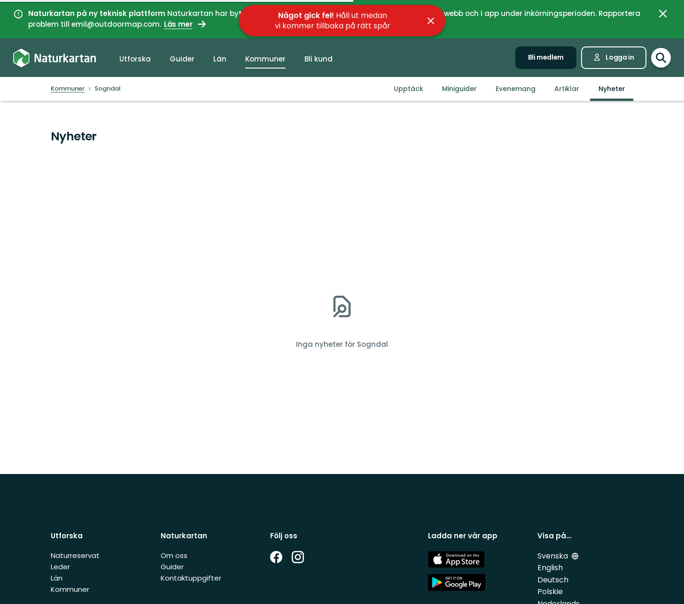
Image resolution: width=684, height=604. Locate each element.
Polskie (550, 591)
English (550, 567)
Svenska (553, 555)
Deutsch (552, 579)
